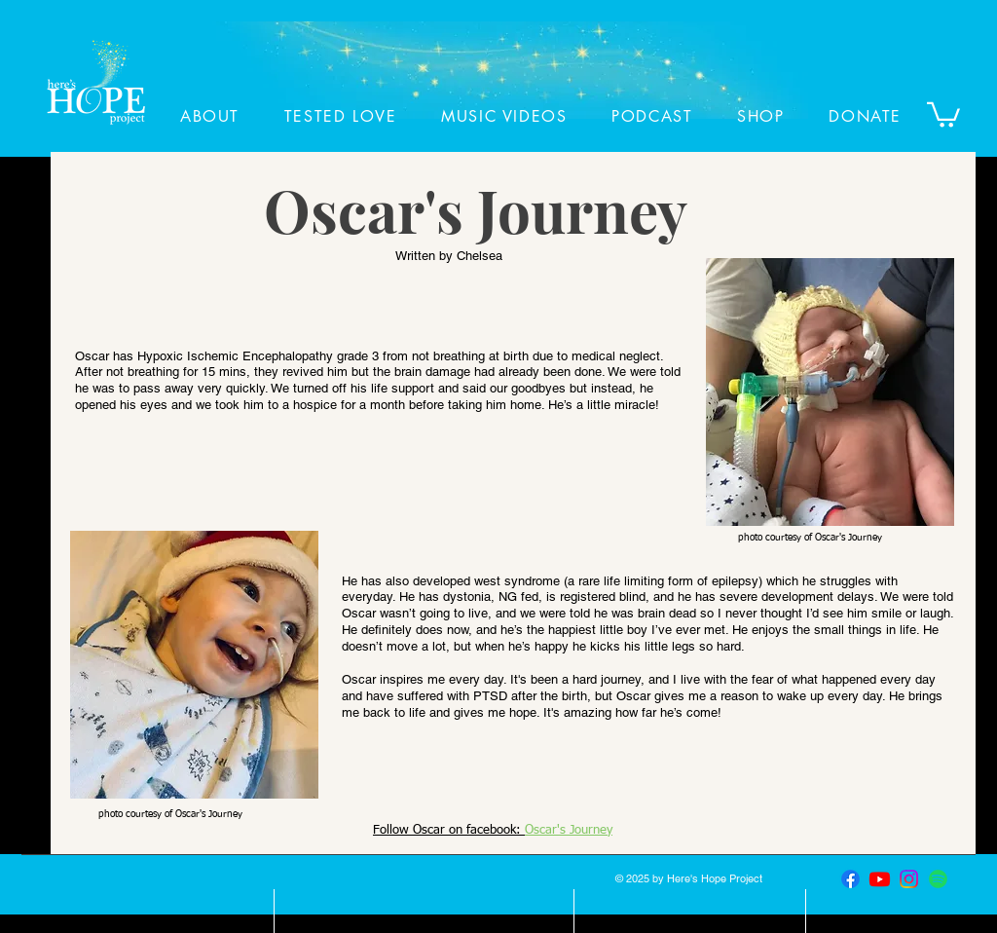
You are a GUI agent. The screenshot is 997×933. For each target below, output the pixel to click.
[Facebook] (850, 879)
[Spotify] (938, 879)
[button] (943, 113)
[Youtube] (880, 879)
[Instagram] (909, 879)
